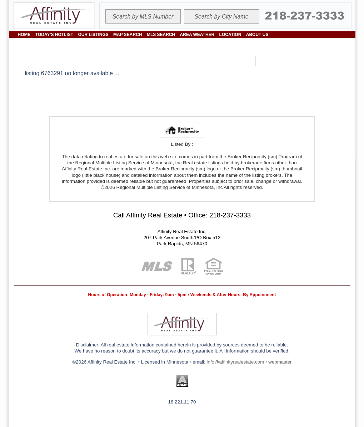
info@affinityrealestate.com (235, 362)
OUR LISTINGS (93, 34)
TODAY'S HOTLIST (54, 34)
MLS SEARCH (161, 34)
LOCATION (230, 34)
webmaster (279, 362)
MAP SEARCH (127, 34)
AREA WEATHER (197, 34)
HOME (24, 34)
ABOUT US (257, 34)
